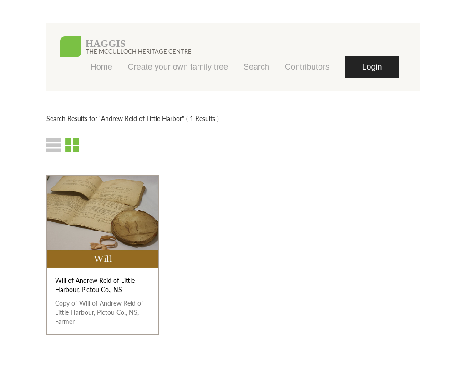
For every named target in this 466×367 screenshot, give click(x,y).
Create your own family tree (178, 66)
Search (256, 66)
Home (101, 66)
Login (372, 66)
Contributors (307, 66)
